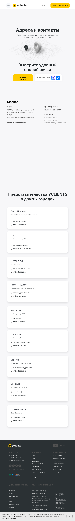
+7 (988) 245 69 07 (19, 321)
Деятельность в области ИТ (40, 509)
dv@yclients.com (19, 417)
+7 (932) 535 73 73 (19, 395)
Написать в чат (43, 78)
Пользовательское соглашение (41, 488)
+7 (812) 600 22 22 (19, 224)
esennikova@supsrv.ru (21, 392)
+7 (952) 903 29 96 (19, 345)
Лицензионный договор (39, 490)
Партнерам (35, 466)
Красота (11, 488)
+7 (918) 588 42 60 (19, 296)
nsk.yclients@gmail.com (21, 342)
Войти (44, 5)
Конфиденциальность (38, 493)
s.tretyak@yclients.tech (21, 293)
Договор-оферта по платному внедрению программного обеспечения (41, 500)
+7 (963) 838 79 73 (19, 420)
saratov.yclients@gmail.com (22, 368)
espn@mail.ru (17, 318)
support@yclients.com (20, 245)
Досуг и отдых (13, 496)
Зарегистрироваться (60, 5)
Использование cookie (39, 496)
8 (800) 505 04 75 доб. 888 (22, 248)
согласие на (38, 514)
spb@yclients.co (18, 221)
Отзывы (34, 477)
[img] (58, 78)
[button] (18, 122)
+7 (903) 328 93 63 (19, 371)
